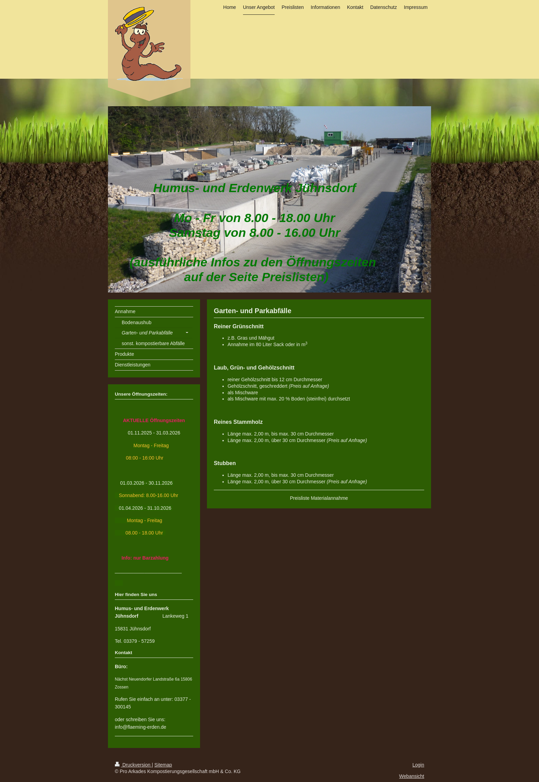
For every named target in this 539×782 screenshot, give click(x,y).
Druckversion (133, 765)
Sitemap (163, 765)
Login (418, 765)
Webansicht (411, 776)
